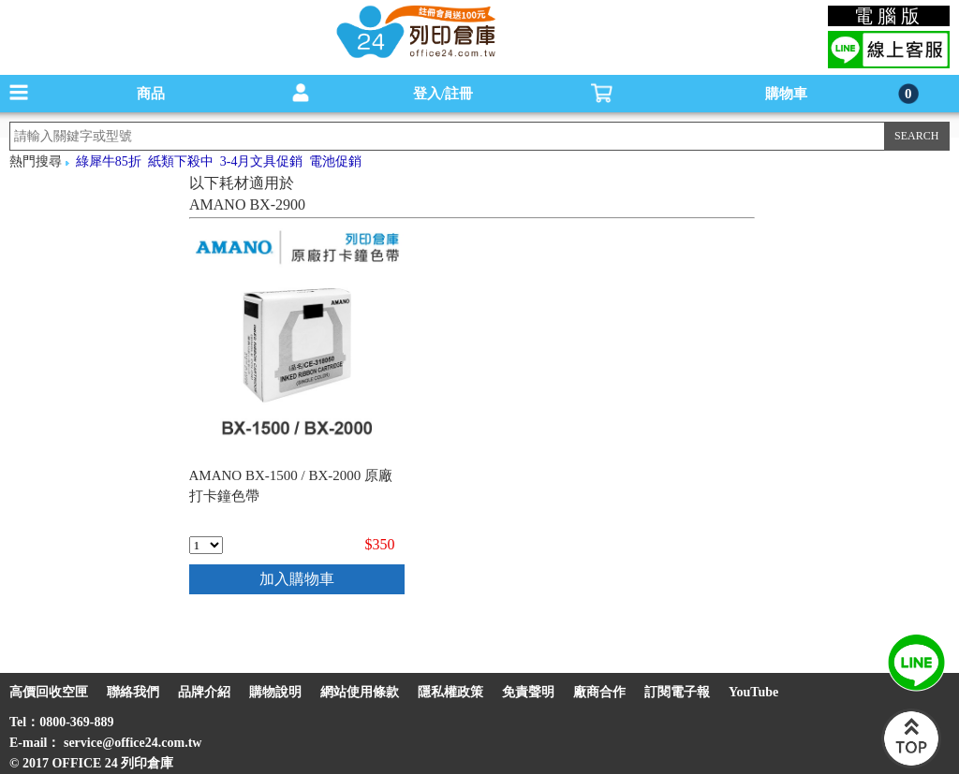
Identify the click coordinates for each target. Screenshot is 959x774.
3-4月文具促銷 (261, 161)
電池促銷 (335, 161)
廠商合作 (599, 692)
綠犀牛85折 (108, 161)
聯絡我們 (133, 692)
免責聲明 (528, 692)
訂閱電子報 (677, 692)
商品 (151, 93)
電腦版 (889, 16)
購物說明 (275, 692)
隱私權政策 (450, 692)
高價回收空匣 (48, 692)
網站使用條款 (359, 692)
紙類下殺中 (181, 161)
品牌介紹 (204, 692)
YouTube (753, 692)
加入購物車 (296, 579)
